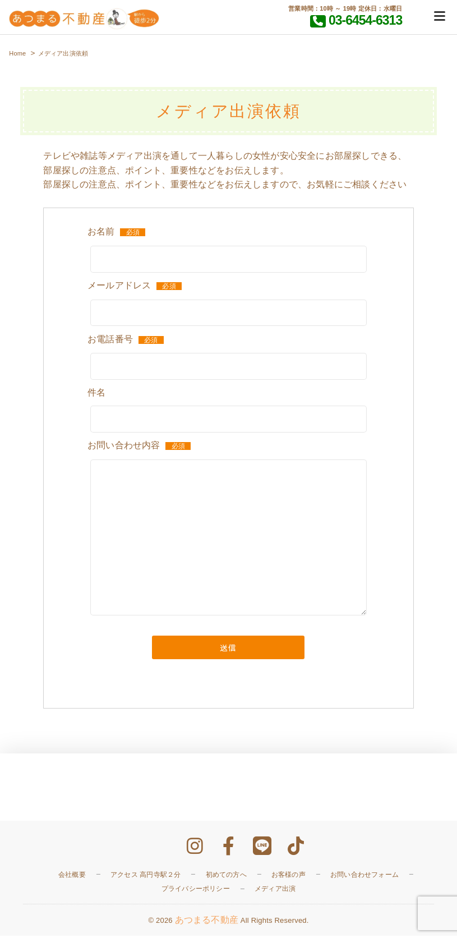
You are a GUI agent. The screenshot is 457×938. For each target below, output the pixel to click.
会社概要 (72, 876)
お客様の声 (288, 876)
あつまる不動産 (206, 922)
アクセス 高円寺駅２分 (145, 876)
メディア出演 (275, 891)
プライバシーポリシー (195, 891)
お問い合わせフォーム (364, 876)
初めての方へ (226, 876)
